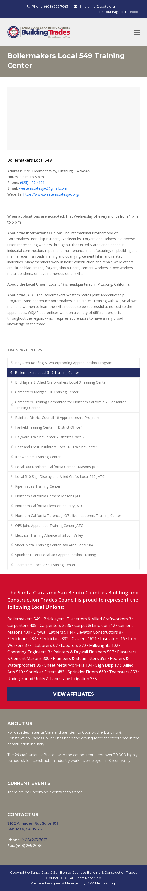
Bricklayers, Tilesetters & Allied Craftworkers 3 (87, 619)
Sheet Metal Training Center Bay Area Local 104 (54, 545)
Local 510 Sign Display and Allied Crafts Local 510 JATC (60, 476)
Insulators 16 (112, 638)
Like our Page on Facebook (119, 11)
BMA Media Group (101, 883)
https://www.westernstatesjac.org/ (51, 194)
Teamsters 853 (123, 672)
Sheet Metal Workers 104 (68, 665)
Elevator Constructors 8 (98, 632)
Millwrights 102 (103, 645)
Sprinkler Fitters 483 (45, 672)
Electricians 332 (53, 638)
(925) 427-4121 (32, 182)
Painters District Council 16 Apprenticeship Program (57, 417)
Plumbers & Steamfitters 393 (80, 658)
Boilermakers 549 (23, 619)
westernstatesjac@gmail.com (43, 188)
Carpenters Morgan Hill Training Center (46, 392)
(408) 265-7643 (56, 6)
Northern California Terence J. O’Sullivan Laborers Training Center (68, 515)
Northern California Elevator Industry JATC (49, 505)
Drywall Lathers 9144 (53, 632)
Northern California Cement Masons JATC (49, 496)
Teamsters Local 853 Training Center (45, 564)
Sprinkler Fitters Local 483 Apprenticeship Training (55, 554)
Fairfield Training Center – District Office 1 (49, 427)
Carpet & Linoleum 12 (94, 625)
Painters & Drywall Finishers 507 (83, 652)
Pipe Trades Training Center (37, 486)
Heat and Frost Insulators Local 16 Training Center (56, 446)
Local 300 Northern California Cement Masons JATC (57, 466)
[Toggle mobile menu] (137, 32)
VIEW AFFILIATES (73, 694)
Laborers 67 (46, 645)
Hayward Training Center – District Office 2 (50, 437)
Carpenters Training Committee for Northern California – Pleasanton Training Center (71, 405)
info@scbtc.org (102, 6)
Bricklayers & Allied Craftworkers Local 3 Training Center (61, 382)
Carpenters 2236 (56, 625)
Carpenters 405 (21, 625)
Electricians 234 (22, 638)
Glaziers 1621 (84, 638)
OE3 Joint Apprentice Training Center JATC (49, 525)
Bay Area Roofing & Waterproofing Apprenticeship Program (63, 362)
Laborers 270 (74, 645)
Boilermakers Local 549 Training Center (47, 372)
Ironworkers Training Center (38, 456)
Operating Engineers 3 (28, 652)
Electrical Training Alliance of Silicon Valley (49, 535)
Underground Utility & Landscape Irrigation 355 (52, 678)
